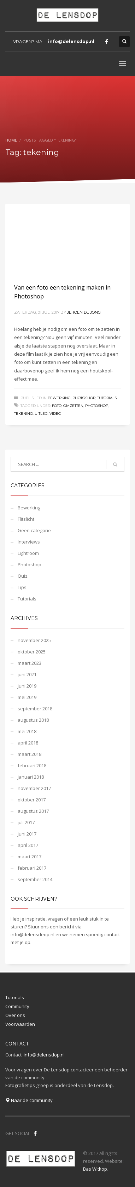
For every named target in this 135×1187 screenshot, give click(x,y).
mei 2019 (27, 697)
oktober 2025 (32, 651)
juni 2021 (27, 674)
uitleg (41, 413)
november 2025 (34, 640)
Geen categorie (34, 530)
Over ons (15, 1015)
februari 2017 (32, 868)
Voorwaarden (20, 1024)
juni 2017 (27, 834)
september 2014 (35, 879)
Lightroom (28, 553)
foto (56, 405)
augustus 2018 (33, 720)
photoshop (96, 405)
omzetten (73, 405)
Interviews (29, 542)
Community (17, 1006)
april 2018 (28, 743)
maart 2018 (29, 754)
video (55, 413)
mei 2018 (27, 731)
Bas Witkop (95, 1169)
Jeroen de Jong (84, 312)
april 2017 (28, 845)
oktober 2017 (32, 799)
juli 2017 (26, 822)
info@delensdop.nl (71, 41)
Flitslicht (26, 519)
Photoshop (83, 398)
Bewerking (59, 398)
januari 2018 (31, 777)
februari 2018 (32, 765)
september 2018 (35, 708)
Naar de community (29, 1100)
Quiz (23, 576)
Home (11, 140)
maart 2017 (29, 856)
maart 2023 (29, 663)
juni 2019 (27, 686)
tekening (23, 413)
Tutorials (107, 398)
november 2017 (34, 788)
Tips (22, 587)
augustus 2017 (33, 811)
